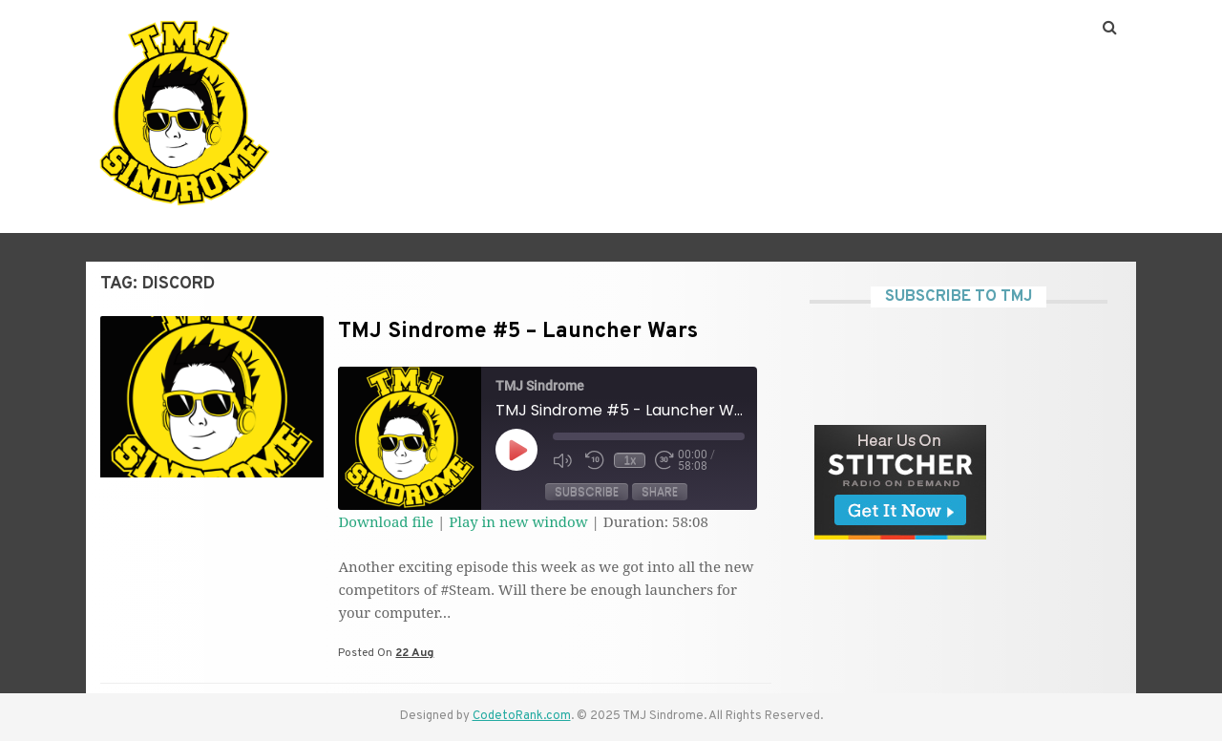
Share (660, 491)
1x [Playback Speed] (630, 460)
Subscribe (587, 491)
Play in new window (518, 521)
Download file (385, 521)
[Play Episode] (516, 450)
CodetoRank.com (522, 716)
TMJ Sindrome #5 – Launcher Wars (518, 332)
